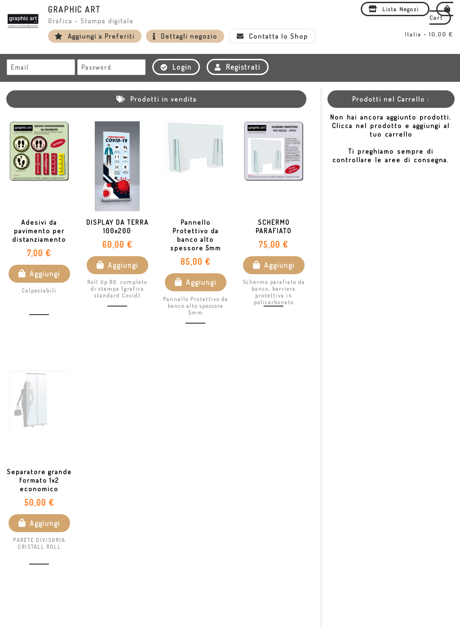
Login (176, 66)
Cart (441, 13)
